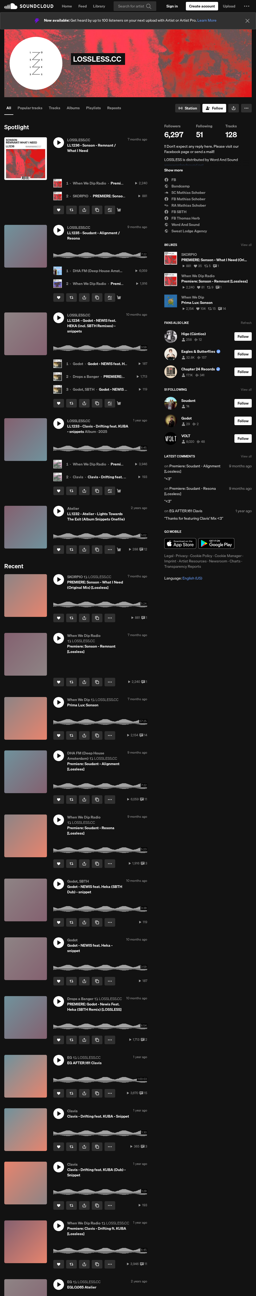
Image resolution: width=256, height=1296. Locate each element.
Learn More (207, 20)
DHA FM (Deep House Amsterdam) (102, 271)
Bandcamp (177, 186)
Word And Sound (181, 225)
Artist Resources (193, 561)
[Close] (247, 21)
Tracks (54, 108)
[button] (247, 6)
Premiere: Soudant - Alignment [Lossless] (192, 468)
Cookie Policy (201, 556)
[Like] (58, 210)
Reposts (114, 108)
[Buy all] (119, 403)
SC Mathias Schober (184, 192)
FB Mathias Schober (184, 199)
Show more (173, 170)
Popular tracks (30, 108)
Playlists (93, 108)
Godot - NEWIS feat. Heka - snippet (117, 364)
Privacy (182, 556)
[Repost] (71, 210)
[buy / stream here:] (119, 491)
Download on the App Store (180, 543)
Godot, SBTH (83, 389)
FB (170, 180)
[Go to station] (187, 108)
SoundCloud (28, 6)
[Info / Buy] (119, 297)
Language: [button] (183, 578)
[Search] (135, 6)
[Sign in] (172, 6)
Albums (73, 108)
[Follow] (214, 108)
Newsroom (218, 561)
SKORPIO (80, 196)
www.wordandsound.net (184, 165)
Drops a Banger (86, 376)
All (8, 108)
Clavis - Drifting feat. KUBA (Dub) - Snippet (124, 477)
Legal (168, 556)
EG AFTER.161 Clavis (185, 511)
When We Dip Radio (89, 183)
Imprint (170, 561)
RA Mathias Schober (185, 205)
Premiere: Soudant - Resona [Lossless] (190, 491)
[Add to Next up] (110, 210)
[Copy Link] (97, 210)
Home (67, 6)
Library (99, 6)
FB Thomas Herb (182, 218)
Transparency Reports (182, 566)
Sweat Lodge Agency (185, 231)
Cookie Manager (228, 556)
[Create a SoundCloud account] (202, 6)
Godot (78, 364)
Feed (82, 6)
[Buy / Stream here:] (119, 210)
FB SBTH (175, 212)
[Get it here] (119, 549)
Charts (235, 561)
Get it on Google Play (216, 543)
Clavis (78, 477)
